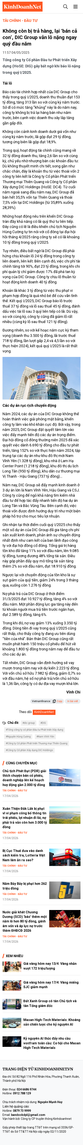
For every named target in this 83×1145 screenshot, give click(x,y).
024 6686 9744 (26, 1089)
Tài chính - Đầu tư (20, 20)
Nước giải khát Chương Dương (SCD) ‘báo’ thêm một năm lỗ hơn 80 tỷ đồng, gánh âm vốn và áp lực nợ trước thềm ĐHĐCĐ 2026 (25, 921)
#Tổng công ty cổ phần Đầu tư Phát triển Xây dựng (34, 729)
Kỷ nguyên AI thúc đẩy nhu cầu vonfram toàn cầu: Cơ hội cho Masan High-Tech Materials (51, 1043)
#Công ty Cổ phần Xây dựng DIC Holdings (29, 750)
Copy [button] (57, 701)
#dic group (29, 723)
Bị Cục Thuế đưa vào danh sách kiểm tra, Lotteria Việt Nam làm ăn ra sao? (24, 855)
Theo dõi (25, 712)
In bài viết (72, 701)
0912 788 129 (22, 1093)
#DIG (43, 723)
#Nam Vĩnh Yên (45, 736)
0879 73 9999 (22, 1110)
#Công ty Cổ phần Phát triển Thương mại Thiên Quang (36, 743)
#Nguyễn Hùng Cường (18, 736)
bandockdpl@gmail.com (28, 1114)
